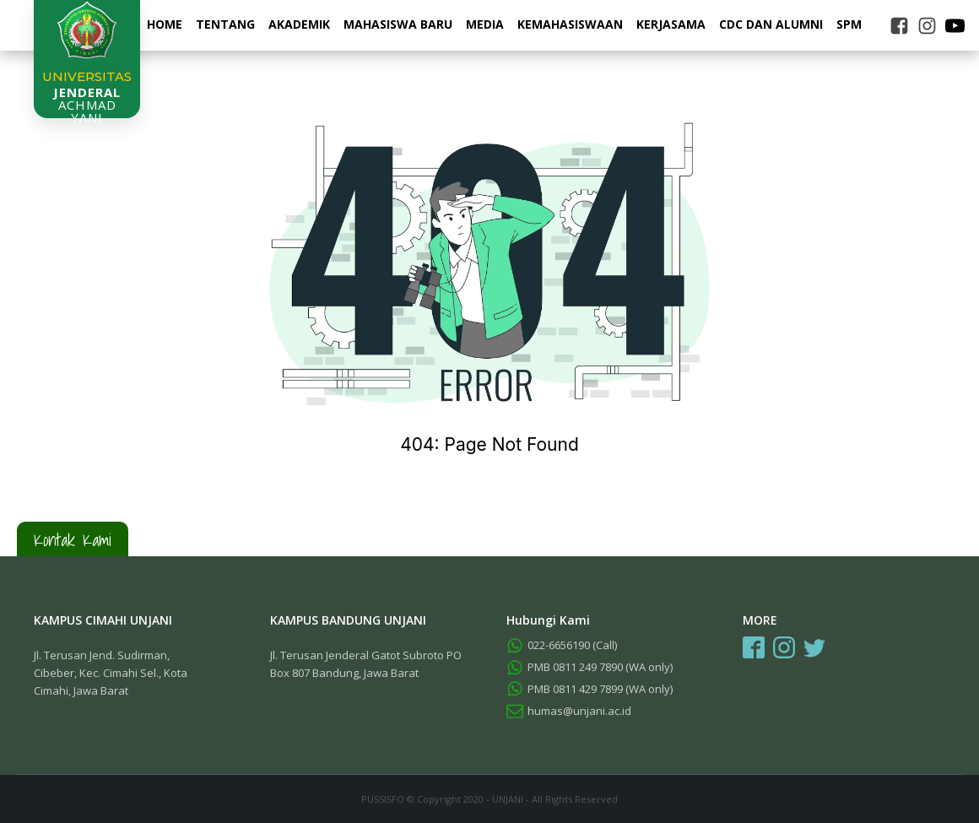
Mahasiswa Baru (397, 24)
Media (485, 24)
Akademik (299, 24)
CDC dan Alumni (771, 24)
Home (164, 24)
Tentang (225, 24)
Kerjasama (671, 24)
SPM (849, 24)
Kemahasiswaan (570, 24)
